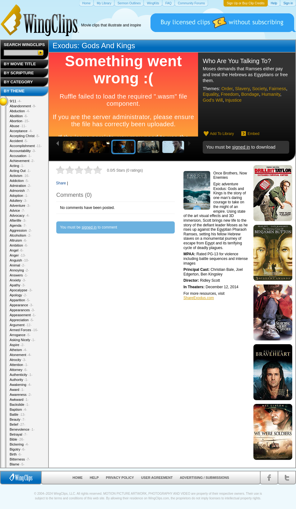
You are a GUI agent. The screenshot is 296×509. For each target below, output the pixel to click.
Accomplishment (26, 146)
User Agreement (157, 477)
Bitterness (20, 459)
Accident (19, 141)
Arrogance (20, 335)
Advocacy (20, 215)
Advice (17, 210)
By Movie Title (20, 64)
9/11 (15, 101)
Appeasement (23, 315)
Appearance (21, 305)
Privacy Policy (120, 477)
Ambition (19, 245)
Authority (19, 380)
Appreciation (22, 320)
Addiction (19, 181)
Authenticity (21, 375)
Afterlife (18, 220)
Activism (20, 176)
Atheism (18, 350)
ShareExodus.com (198, 298)
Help (94, 477)
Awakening (20, 384)
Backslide (20, 404)
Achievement (22, 161)
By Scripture (19, 73)
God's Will (213, 100)
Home (77, 477)
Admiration (20, 185)
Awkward (19, 399)
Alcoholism (20, 235)
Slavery (242, 88)
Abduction (20, 111)
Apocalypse (21, 290)
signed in (241, 147)
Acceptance (21, 131)
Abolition (19, 116)
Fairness (277, 88)
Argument (20, 325)
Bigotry (17, 449)
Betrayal (18, 434)
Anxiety (18, 280)
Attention (19, 365)
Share (61, 183)
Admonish (20, 190)
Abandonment (23, 106)
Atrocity (18, 360)
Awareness (21, 394)
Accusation (20, 156)
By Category (18, 82)
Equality (210, 94)
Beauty (17, 419)
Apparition (20, 300)
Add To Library (222, 134)
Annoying (19, 270)
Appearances (22, 310)
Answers (19, 275)
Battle (17, 414)
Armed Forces (24, 330)
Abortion (20, 121)
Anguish (19, 260)
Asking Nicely (22, 340)
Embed (253, 134)
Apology (18, 295)
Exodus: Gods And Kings (94, 45)
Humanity (270, 94)
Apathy (17, 285)
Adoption (19, 195)
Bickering (19, 444)
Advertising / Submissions (204, 477)
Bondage (250, 94)
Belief (17, 424)
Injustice (233, 100)
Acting (17, 166)
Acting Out (20, 171)
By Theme (14, 91)
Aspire (17, 345)
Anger (18, 255)
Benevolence (22, 429)
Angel (17, 250)
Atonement (20, 355)
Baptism (18, 409)
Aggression (21, 230)
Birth (16, 454)
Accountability (23, 151)
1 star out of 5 (60, 169)
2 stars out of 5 (65, 169)
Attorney (18, 370)
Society (259, 88)
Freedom (230, 94)
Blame (17, 464)
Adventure (20, 205)
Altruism (18, 240)
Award (17, 389)
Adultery (18, 200)
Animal (17, 265)
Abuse (18, 126)
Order (227, 88)
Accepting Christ (25, 136)
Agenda (18, 225)
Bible (17, 439)
